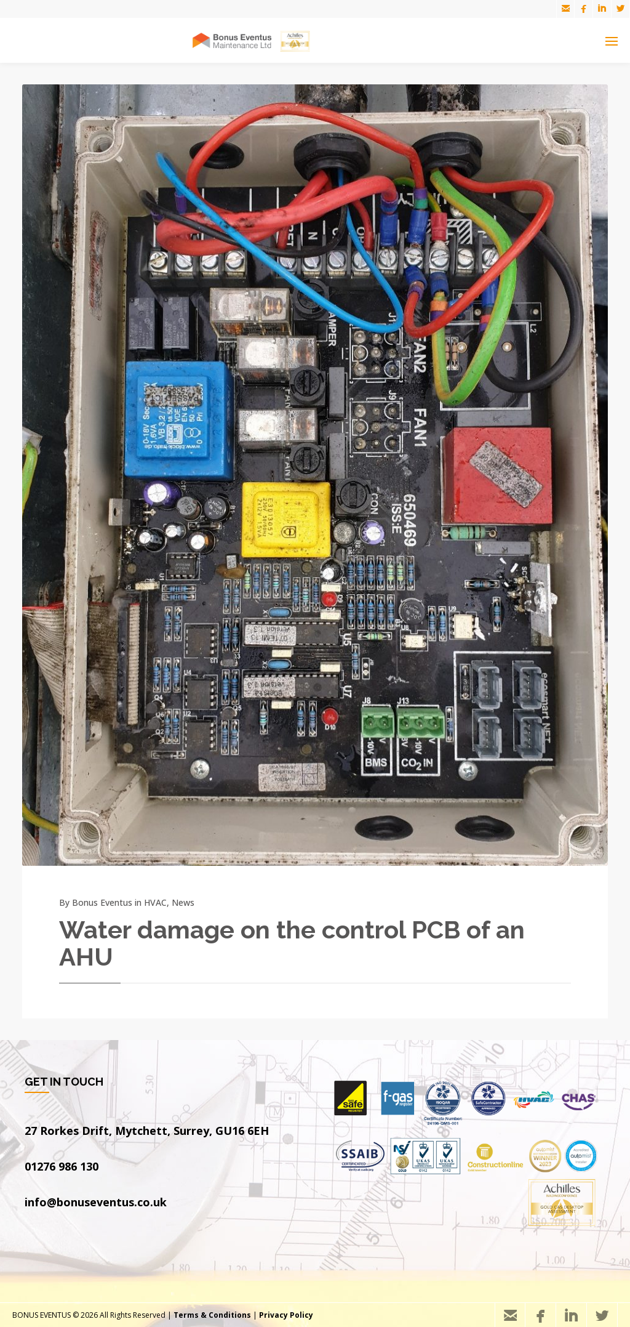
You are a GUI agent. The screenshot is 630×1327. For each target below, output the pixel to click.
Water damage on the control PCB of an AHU (292, 943)
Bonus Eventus (102, 902)
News (183, 902)
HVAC (155, 902)
